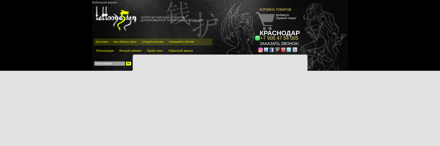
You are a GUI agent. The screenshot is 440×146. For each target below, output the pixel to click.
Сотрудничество (152, 41)
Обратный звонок (180, 50)
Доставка (102, 41)
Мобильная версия (104, 2)
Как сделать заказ (124, 41)
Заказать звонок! (279, 43)
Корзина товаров (275, 9)
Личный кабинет (130, 50)
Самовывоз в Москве (181, 41)
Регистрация (105, 50)
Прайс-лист (155, 50)
